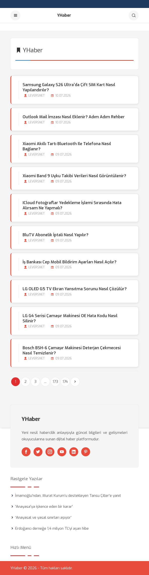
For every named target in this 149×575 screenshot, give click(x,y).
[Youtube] (61, 451)
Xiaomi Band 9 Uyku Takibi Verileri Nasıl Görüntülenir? (74, 175)
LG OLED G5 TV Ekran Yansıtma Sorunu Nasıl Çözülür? (75, 288)
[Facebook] (26, 451)
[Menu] (15, 15)
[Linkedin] (73, 451)
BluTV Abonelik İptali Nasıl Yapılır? (55, 234)
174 (65, 381)
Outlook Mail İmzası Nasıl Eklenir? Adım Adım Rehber (74, 116)
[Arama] (134, 15)
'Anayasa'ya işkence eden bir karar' (44, 506)
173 (55, 381)
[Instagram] (49, 451)
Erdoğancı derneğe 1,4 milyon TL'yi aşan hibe (52, 528)
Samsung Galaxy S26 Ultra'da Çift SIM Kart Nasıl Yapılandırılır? (69, 87)
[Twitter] (38, 451)
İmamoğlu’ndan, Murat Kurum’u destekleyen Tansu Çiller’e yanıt (68, 495)
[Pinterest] (85, 451)
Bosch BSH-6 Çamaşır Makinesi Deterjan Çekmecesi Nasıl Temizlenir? (72, 350)
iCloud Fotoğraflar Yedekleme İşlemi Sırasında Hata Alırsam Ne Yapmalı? (72, 205)
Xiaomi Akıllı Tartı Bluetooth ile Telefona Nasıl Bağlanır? (67, 146)
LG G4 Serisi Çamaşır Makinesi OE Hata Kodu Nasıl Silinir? (70, 318)
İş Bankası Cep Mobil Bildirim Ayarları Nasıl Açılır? (69, 262)
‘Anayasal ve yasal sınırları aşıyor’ (43, 517)
